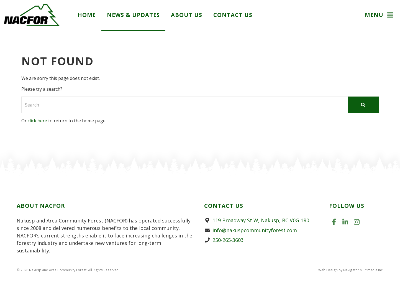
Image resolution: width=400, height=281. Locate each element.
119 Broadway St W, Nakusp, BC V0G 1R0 (260, 220)
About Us (186, 15)
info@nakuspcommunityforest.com (254, 230)
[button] (379, 15)
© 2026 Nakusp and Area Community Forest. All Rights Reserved (68, 270)
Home (87, 15)
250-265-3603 (227, 240)
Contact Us (232, 15)
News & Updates (133, 15)
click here (37, 121)
